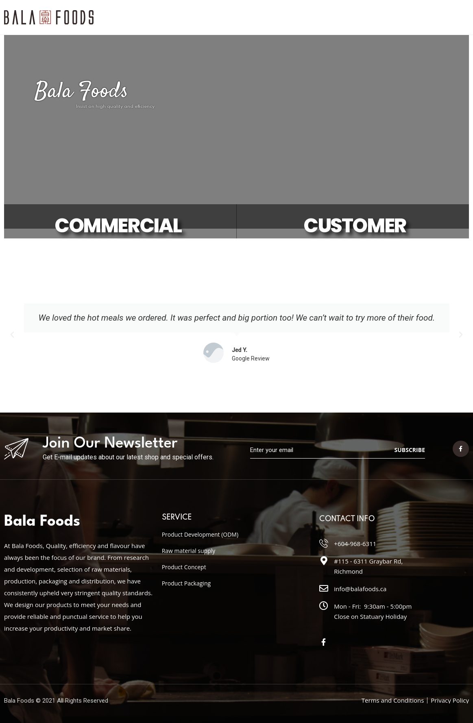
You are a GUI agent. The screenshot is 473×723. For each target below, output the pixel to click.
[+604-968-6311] (323, 543)
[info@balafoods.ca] (323, 588)
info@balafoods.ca (360, 589)
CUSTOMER (354, 226)
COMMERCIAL (117, 226)
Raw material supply (189, 551)
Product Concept (184, 567)
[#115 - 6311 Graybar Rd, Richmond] (323, 560)
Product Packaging (186, 583)
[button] (12, 335)
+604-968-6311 (355, 544)
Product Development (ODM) (200, 534)
